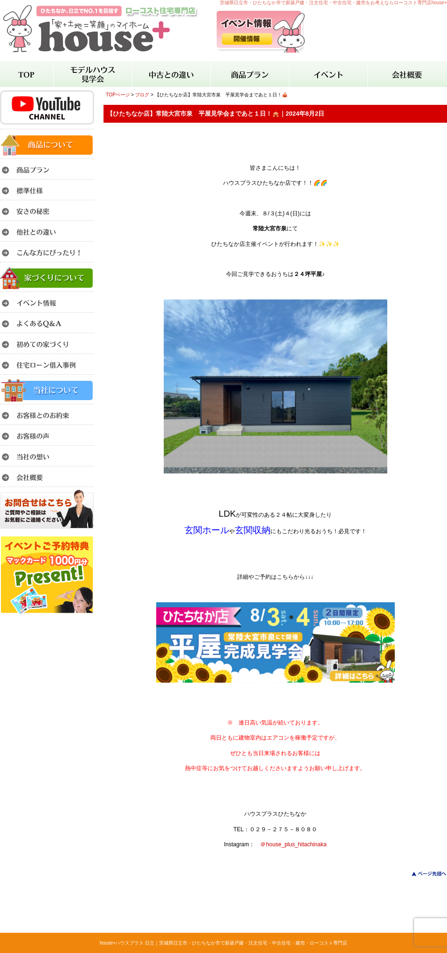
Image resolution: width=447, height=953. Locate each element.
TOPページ (118, 94)
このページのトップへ (423, 873)
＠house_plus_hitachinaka (293, 844)
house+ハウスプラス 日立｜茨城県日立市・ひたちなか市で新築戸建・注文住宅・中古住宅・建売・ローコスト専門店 (223, 942)
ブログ (142, 94)
